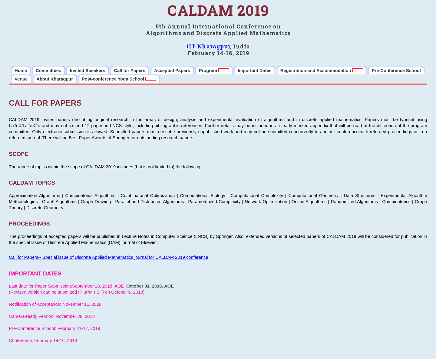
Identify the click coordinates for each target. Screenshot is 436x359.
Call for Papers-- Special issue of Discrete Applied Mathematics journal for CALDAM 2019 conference (108, 257)
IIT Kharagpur (208, 46)
